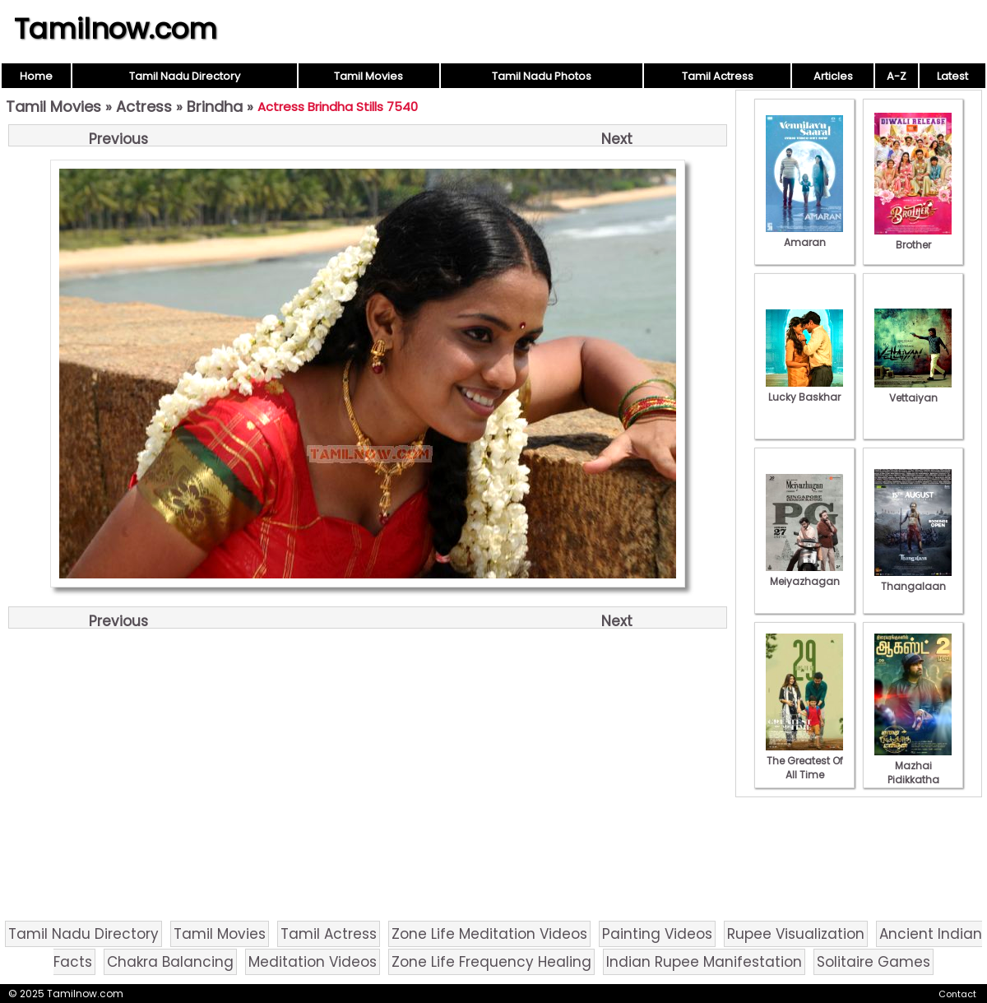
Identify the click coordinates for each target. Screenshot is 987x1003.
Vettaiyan (913, 391)
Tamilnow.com (115, 29)
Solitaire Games (873, 962)
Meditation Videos (312, 962)
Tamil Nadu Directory (184, 76)
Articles (833, 76)
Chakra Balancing (170, 962)
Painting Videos (657, 934)
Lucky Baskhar (804, 390)
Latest (952, 76)
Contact (957, 994)
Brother (913, 238)
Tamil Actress (717, 76)
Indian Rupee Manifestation (704, 962)
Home (36, 76)
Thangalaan (913, 579)
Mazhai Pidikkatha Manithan (913, 773)
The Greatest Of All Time (804, 761)
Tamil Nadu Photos (541, 76)
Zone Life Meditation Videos (489, 934)
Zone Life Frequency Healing (491, 962)
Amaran (804, 235)
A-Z (896, 76)
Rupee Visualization (795, 934)
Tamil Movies (368, 76)
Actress (144, 106)
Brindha (215, 106)
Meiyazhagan (804, 574)
